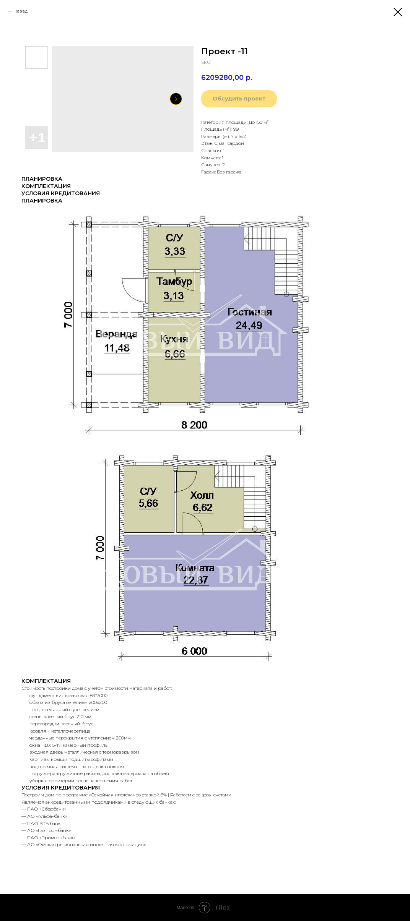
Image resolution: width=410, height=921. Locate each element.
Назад (20, 11)
